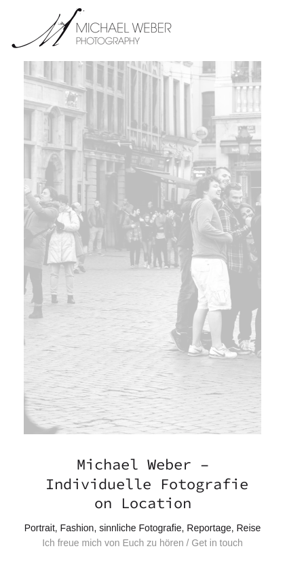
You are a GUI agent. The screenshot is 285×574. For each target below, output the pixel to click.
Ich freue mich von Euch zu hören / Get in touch (142, 542)
